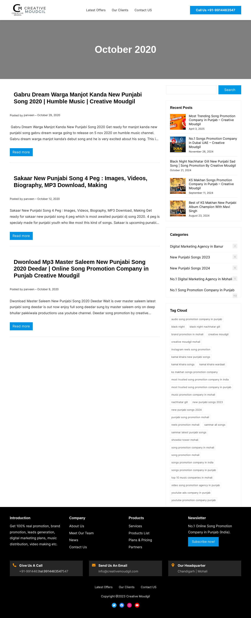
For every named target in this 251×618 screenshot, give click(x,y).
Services (135, 526)
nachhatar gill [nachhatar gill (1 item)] (179, 402)
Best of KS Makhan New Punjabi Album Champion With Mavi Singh (212, 207)
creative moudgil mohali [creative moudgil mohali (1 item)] (185, 341)
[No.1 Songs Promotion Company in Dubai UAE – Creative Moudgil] (178, 145)
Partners (135, 547)
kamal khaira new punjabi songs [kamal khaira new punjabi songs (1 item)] (190, 356)
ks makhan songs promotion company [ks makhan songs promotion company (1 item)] (194, 372)
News (73, 540)
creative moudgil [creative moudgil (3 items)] (218, 334)
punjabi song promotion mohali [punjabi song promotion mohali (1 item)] (190, 417)
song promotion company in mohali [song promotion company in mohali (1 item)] (192, 447)
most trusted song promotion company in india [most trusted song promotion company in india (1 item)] (200, 379)
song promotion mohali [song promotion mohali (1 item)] (185, 454)
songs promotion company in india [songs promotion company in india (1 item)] (192, 462)
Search (229, 90)
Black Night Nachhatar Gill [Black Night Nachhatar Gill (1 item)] (205, 326)
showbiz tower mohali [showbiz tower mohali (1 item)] (184, 439)
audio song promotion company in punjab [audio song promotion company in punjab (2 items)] (196, 319)
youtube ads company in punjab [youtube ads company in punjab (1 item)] (190, 492)
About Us (76, 526)
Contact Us (78, 547)
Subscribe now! (203, 542)
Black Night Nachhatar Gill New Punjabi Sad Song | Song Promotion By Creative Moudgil (203, 163)
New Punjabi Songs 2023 (190, 257)
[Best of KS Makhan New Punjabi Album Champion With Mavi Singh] (178, 209)
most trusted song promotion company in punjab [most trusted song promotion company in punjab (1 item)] (201, 387)
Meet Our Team (81, 533)
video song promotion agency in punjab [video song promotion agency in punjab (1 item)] (195, 485)
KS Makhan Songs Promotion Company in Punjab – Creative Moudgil (211, 184)
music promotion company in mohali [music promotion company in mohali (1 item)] (193, 394)
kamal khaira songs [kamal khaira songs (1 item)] (183, 364)
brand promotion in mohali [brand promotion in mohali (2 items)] (187, 334)
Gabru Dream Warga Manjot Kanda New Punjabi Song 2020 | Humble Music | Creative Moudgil (78, 98)
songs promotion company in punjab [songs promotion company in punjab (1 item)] (193, 470)
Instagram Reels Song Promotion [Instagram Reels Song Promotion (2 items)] (190, 349)
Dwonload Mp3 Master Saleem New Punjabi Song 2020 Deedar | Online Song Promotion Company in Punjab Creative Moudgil (81, 269)
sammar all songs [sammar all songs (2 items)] (214, 424)
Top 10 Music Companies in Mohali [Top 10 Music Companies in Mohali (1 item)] (191, 477)
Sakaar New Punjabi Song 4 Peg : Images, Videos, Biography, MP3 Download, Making (80, 181)
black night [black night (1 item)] (178, 326)
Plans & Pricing (140, 540)
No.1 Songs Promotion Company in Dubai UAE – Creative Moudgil (213, 143)
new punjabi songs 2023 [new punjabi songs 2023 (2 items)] (208, 402)
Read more (23, 152)
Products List (139, 533)
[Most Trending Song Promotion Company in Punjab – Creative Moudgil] (178, 122)
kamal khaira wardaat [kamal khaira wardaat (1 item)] (212, 364)
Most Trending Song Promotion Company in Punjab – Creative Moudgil (212, 120)
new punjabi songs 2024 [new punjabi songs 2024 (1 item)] (186, 409)
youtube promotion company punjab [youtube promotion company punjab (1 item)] (193, 500)
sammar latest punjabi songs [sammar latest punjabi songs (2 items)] (188, 432)
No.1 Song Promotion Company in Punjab (202, 290)
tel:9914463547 (51, 571)
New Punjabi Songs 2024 (190, 268)
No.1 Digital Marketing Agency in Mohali (201, 279)
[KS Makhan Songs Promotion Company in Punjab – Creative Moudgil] (178, 186)
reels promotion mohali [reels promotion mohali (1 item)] (185, 424)
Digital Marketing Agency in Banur (196, 246)
